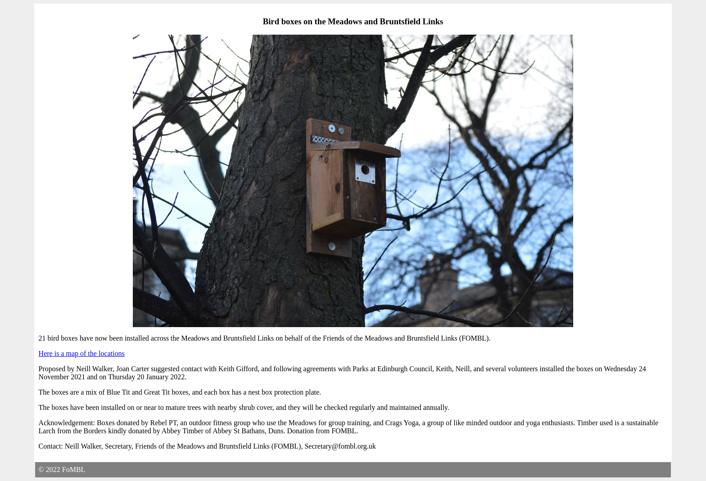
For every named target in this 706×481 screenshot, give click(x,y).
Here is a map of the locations (82, 353)
